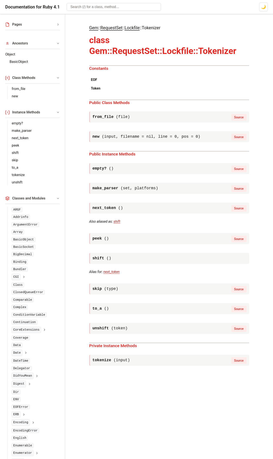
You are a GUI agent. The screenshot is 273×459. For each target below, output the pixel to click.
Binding (19, 262)
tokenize (18, 175)
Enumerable (22, 445)
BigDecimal (22, 254)
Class (18, 285)
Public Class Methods (109, 102)
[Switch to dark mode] (263, 7)
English (19, 438)
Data (17, 345)
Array (18, 232)
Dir (16, 392)
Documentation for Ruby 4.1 (32, 7)
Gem (93, 27)
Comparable (22, 300)
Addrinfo (20, 217)
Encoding (20, 422)
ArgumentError (25, 224)
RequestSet (111, 27)
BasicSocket (23, 247)
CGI (16, 277)
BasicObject (19, 62)
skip (15, 160)
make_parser (22, 131)
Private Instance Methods (113, 345)
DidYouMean (22, 375)
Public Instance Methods (112, 154)
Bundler (19, 269)
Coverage (20, 338)
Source (239, 117)
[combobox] (114, 7)
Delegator (21, 368)
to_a (15, 167)
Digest (19, 383)
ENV (16, 399)
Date (17, 352)
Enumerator (22, 453)
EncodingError (25, 430)
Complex (19, 307)
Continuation (24, 322)
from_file (18, 89)
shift (15, 153)
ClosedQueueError (28, 292)
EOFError (20, 407)
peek (15, 145)
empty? (17, 123)
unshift (17, 182)
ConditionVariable (29, 315)
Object (10, 54)
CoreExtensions (26, 330)
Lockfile (131, 27)
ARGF (17, 209)
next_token (20, 138)
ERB (16, 414)
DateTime (20, 361)
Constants (98, 68)
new (15, 96)
